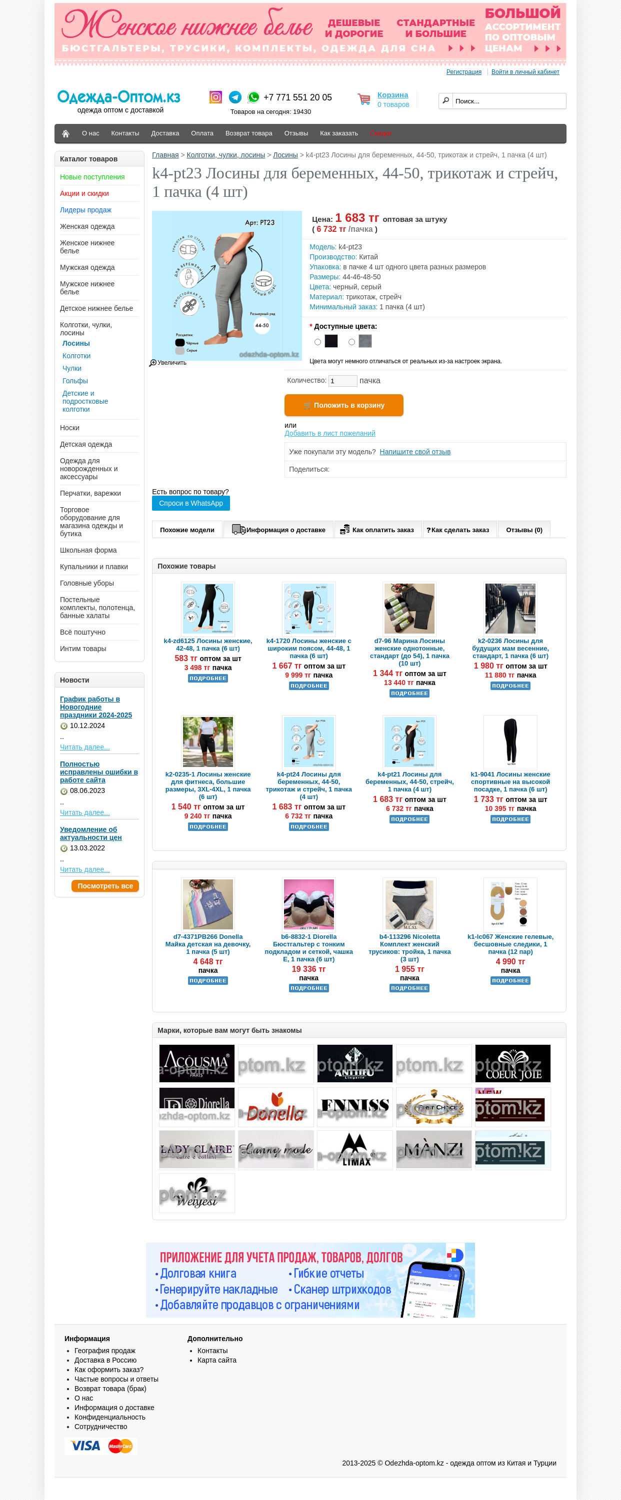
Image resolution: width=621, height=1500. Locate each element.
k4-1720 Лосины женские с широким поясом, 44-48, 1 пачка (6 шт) (309, 648)
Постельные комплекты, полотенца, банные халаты (97, 608)
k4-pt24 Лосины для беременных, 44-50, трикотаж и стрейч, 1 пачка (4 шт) (309, 785)
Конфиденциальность (110, 1417)
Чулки (72, 368)
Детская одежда (86, 444)
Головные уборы (87, 583)
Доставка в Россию (105, 1360)
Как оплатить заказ (376, 528)
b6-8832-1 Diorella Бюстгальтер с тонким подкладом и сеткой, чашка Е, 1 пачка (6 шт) (309, 948)
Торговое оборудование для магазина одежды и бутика (91, 522)
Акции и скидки (84, 193)
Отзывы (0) (524, 530)
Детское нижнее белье (96, 308)
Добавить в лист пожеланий (330, 433)
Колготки (76, 356)
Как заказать (339, 133)
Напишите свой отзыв (415, 452)
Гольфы (75, 381)
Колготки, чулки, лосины (226, 155)
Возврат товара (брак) (110, 1389)
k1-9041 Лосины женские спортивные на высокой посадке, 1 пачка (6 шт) (510, 781)
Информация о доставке (279, 528)
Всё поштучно (83, 632)
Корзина (393, 94)
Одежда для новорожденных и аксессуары (89, 469)
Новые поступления (92, 177)
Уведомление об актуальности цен (91, 833)
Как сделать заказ (458, 529)
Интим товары (83, 649)
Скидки (381, 133)
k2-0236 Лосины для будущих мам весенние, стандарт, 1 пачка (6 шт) (510, 648)
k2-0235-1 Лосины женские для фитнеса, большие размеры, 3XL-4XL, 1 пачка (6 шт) (208, 785)
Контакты (126, 133)
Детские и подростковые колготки (85, 401)
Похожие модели (187, 530)
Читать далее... (85, 747)
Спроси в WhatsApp (191, 503)
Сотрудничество (100, 1427)
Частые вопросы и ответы (116, 1379)
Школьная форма (88, 550)
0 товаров (394, 104)
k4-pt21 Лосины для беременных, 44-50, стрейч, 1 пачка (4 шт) (410, 781)
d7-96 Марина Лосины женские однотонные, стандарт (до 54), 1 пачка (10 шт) (410, 652)
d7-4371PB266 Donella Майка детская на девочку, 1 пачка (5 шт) (208, 944)
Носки (70, 428)
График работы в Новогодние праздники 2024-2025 (96, 707)
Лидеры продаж (86, 210)
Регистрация (464, 71)
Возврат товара (249, 133)
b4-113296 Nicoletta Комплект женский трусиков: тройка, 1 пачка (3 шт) (409, 948)
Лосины (76, 343)
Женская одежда (87, 226)
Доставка (166, 133)
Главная (165, 155)
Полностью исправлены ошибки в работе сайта (99, 772)
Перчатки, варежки (90, 493)
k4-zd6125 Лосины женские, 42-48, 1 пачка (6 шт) (208, 644)
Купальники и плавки (94, 567)
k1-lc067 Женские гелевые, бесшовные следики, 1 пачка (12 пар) (511, 944)
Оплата (202, 133)
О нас (91, 133)
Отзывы (296, 133)
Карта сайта (217, 1360)
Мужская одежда (87, 267)
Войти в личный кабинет (526, 71)
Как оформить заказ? (109, 1370)
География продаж (105, 1351)
